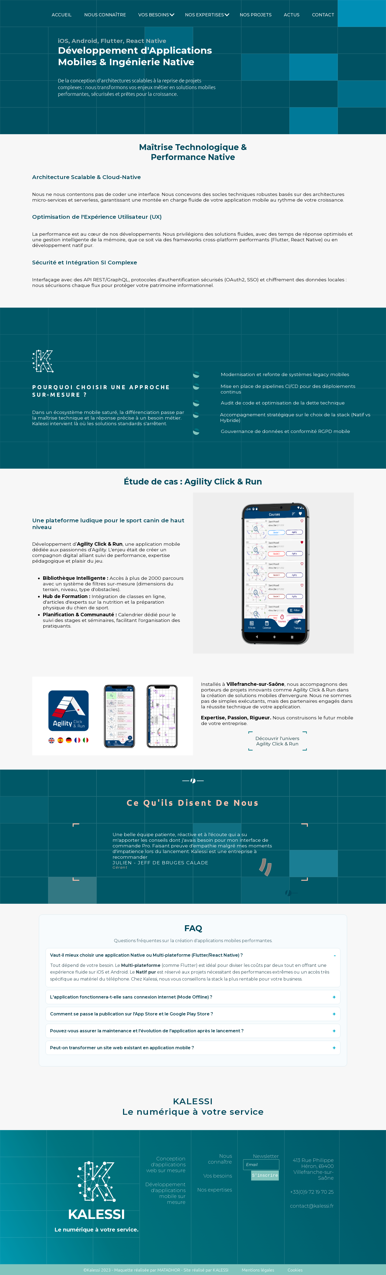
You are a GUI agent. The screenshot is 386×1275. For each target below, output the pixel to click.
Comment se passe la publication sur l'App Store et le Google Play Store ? (131, 1014)
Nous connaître (105, 14)
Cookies (295, 1270)
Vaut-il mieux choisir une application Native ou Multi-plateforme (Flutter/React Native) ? (146, 955)
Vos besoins (153, 14)
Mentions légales (258, 1270)
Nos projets (256, 14)
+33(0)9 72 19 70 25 (312, 1192)
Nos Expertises (204, 14)
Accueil (62, 14)
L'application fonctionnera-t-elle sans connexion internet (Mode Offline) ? (131, 997)
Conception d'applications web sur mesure (165, 1165)
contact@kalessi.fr (312, 1206)
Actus (291, 14)
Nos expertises (214, 1190)
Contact (323, 14)
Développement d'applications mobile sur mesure (165, 1193)
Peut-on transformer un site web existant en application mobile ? (122, 1047)
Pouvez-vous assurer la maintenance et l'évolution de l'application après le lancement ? (147, 1030)
